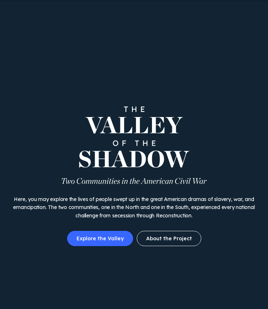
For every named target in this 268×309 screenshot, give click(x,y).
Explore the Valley (100, 238)
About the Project (169, 238)
